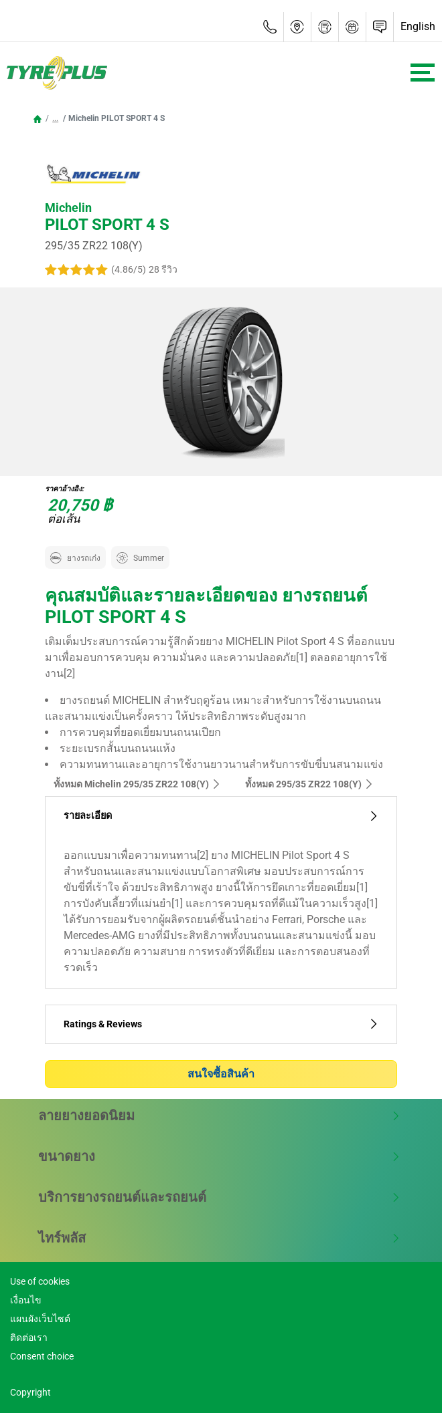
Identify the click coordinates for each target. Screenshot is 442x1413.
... (55, 118)
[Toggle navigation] (422, 72)
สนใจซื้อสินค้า (221, 1073)
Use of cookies (40, 1281)
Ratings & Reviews (221, 1024)
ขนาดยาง (219, 1156)
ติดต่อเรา (29, 1337)
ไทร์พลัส (219, 1238)
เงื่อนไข (26, 1300)
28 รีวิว (163, 269)
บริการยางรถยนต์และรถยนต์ (219, 1197)
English (417, 26)
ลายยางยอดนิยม (219, 1115)
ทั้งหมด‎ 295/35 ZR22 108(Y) (309, 784)
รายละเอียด (221, 815)
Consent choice (42, 1356)
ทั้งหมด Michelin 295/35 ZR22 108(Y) (137, 784)
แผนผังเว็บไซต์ (40, 1318)
